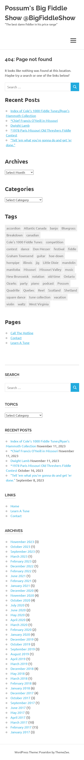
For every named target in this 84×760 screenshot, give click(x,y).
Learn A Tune (20, 343)
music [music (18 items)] (69, 269)
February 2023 (21, 561)
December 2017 (22, 693)
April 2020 (18, 620)
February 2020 (21, 629)
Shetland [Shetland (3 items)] (70, 290)
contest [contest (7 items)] (11, 249)
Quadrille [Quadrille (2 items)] (13, 290)
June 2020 (18, 610)
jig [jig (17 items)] (37, 262)
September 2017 (23, 703)
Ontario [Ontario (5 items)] (69, 276)
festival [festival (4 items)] (59, 249)
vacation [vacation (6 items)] (60, 297)
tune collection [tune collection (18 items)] (39, 297)
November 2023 (22, 541)
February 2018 (21, 683)
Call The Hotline (22, 333)
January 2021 (20, 585)
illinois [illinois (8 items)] (27, 262)
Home (15, 506)
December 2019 (22, 639)
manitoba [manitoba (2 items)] (13, 269)
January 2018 (20, 688)
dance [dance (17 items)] (25, 249)
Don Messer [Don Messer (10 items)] (41, 249)
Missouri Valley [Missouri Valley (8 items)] (50, 269)
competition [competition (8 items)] (54, 242)
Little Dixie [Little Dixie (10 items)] (50, 262)
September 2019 (23, 649)
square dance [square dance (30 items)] (16, 297)
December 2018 (22, 668)
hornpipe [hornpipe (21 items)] (12, 262)
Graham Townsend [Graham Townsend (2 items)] (19, 256)
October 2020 (20, 600)
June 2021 (18, 576)
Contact (16, 338)
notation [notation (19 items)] (38, 276)
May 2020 (18, 615)
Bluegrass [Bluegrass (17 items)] (68, 228)
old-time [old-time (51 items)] (54, 276)
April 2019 (18, 659)
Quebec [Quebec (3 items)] (28, 290)
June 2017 (18, 707)
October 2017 (20, 698)
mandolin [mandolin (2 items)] (68, 262)
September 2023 (23, 551)
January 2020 (20, 634)
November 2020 (22, 595)
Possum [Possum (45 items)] (63, 283)
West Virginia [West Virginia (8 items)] (39, 304)
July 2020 (17, 605)
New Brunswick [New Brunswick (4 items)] (17, 276)
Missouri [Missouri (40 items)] (30, 269)
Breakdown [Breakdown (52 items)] (14, 235)
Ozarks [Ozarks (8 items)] (11, 283)
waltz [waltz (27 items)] (22, 304)
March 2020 (19, 624)
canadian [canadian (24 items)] (32, 235)
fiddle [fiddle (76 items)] (72, 249)
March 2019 (19, 664)
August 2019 (20, 654)
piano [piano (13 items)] (35, 283)
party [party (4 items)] (24, 283)
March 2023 (19, 556)
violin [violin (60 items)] (10, 304)
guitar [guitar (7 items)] (41, 256)
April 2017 (18, 717)
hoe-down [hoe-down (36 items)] (56, 256)
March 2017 (19, 722)
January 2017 (20, 732)
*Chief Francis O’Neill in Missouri (34, 120)
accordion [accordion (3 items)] (13, 228)
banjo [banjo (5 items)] (54, 228)
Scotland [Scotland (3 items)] (54, 290)
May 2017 (18, 712)
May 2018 (18, 673)
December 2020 (22, 590)
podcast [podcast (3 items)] (48, 283)
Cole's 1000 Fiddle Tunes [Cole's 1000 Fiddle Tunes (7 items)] (24, 242)
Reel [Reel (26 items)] (41, 290)
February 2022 (21, 571)
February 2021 (21, 581)
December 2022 (22, 566)
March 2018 (19, 678)
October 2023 (20, 546)
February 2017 (21, 727)
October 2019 (20, 644)
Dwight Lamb (20, 125)
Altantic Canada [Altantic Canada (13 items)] (35, 228)
